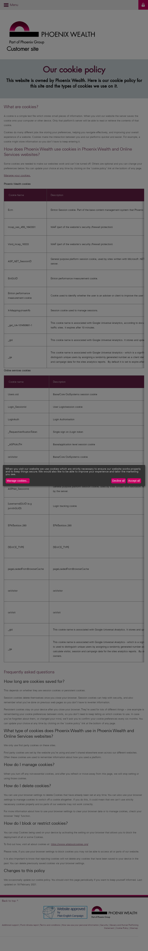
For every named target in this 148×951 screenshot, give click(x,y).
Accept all (134, 480)
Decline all (118, 480)
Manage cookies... (18, 480)
